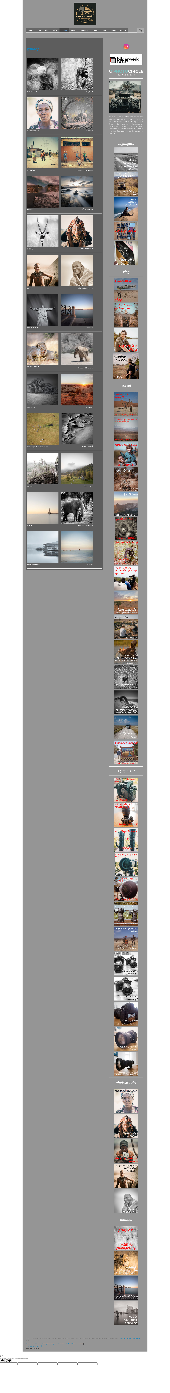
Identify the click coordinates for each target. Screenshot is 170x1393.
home (31, 30)
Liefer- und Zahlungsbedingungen (129, 1338)
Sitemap (80, 1344)
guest (73, 30)
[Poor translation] (8, 1360)
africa (55, 30)
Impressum (29, 1344)
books (105, 30)
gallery (64, 30)
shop (39, 30)
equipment (84, 30)
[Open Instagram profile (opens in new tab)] (126, 46)
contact (123, 30)
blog (46, 30)
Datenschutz (60, 1344)
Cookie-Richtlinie (71, 1344)
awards (95, 30)
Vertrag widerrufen (33, 1346)
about (114, 30)
